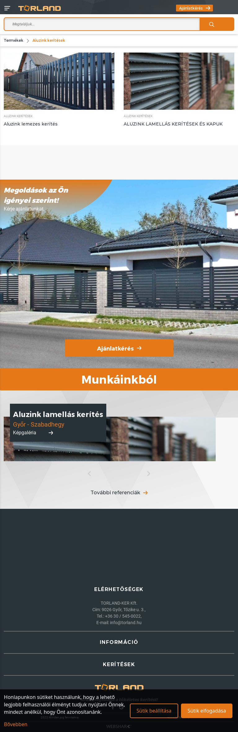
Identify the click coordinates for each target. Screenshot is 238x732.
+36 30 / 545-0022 (123, 616)
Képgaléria (33, 433)
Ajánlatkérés (194, 8)
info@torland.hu (126, 622)
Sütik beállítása (153, 710)
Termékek (13, 40)
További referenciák (119, 493)
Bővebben (16, 724)
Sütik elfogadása (206, 710)
